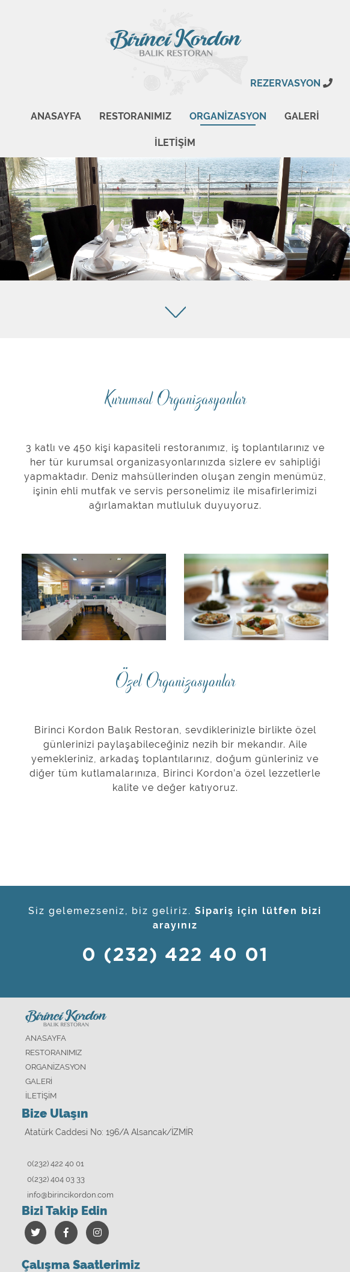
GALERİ (301, 116)
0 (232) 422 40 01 (175, 955)
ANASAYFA (56, 116)
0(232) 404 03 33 (56, 1179)
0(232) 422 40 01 (55, 1163)
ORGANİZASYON (227, 116)
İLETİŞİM (175, 142)
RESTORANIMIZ (135, 116)
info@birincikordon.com (70, 1194)
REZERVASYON (291, 83)
